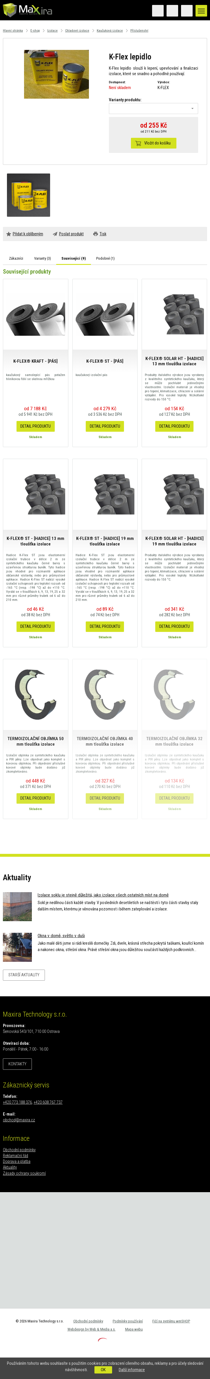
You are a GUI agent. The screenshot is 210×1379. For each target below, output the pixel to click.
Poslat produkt (71, 234)
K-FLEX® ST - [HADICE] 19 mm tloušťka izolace (105, 541)
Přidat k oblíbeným (28, 234)
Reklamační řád (15, 1155)
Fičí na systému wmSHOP (171, 1321)
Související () (73, 258)
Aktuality (10, 1167)
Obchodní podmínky (19, 1149)
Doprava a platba (16, 1161)
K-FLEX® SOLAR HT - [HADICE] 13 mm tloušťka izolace (174, 361)
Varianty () (42, 258)
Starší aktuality (23, 975)
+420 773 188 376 (17, 1102)
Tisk (103, 234)
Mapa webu (134, 1329)
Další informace (132, 1369)
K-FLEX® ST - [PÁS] (104, 361)
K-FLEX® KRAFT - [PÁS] (35, 361)
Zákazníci (16, 258)
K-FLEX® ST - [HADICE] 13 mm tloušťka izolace (35, 541)
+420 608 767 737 (48, 1102)
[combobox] (153, 108)
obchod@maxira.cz (19, 1120)
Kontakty (17, 1064)
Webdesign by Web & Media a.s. (91, 1329)
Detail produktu (35, 426)
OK (103, 1369)
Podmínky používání (128, 1321)
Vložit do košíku (157, 143)
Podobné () (105, 258)
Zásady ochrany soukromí (24, 1173)
